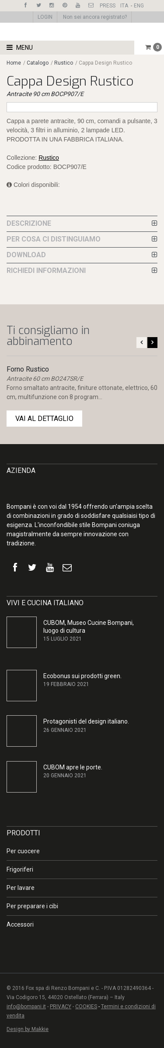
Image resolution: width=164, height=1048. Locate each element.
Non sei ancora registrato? (95, 17)
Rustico (63, 63)
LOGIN (45, 17)
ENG (139, 6)
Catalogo (38, 63)
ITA (124, 6)
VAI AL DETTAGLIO (44, 418)
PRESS (107, 6)
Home (14, 63)
